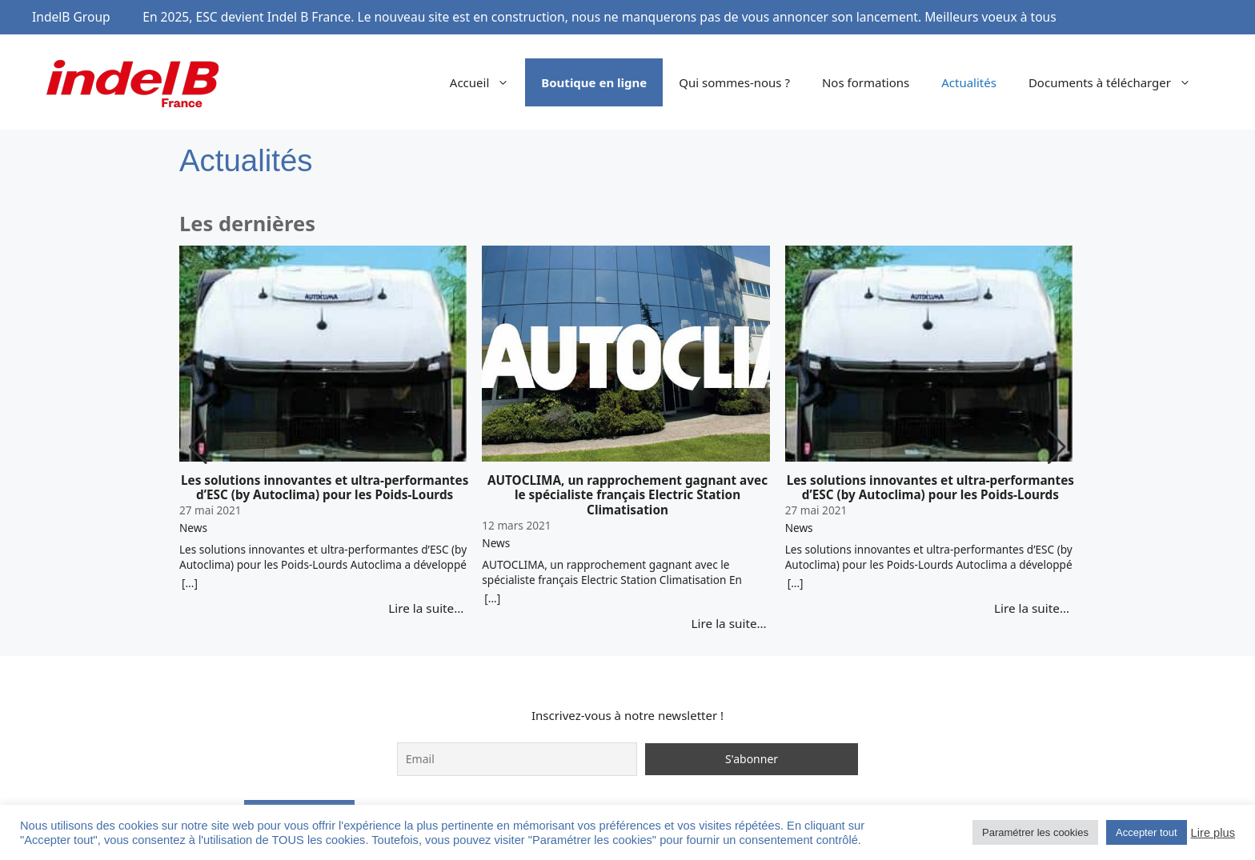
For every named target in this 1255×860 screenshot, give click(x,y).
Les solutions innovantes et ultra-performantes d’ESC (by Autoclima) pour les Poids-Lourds (324, 488)
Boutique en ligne (594, 82)
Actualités (968, 82)
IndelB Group (71, 17)
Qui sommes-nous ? (734, 82)
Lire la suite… (425, 608)
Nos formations (865, 82)
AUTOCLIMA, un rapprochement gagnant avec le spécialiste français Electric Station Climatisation (627, 495)
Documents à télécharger (1117, 82)
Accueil (487, 82)
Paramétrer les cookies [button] (1035, 832)
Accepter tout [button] (1146, 832)
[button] (1057, 447)
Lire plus (1213, 832)
